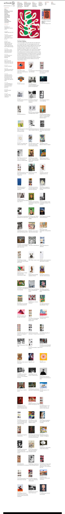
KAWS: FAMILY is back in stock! (34, 260)
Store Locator (34, 4)
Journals (25, 6)
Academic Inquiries (34, 6)
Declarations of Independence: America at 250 (8, 28)
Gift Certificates (53, 4)
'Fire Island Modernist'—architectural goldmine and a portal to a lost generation (34, 85)
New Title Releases (7, 12)
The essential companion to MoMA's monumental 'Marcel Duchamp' (45, 188)
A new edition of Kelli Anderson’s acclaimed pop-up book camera (8, 51)
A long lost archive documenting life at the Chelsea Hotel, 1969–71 (23, 200)
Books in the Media (7, 15)
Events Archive (6, 22)
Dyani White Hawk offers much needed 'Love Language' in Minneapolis (22, 334)
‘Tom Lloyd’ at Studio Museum (34, 245)
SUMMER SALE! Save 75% (8, 32)
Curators (25, 5)
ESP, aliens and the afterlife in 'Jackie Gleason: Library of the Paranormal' (34, 203)
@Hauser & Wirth (41, 4)
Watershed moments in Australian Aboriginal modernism (21, 188)
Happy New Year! (31, 362)
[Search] (8, 5)
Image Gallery (6, 14)
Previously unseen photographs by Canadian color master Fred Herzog (45, 346)
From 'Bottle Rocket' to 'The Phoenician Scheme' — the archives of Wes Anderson (44, 407)
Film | (18, 4)
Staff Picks (6, 13)
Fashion (22, 4)
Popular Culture (19, 6)
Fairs (45, 4)
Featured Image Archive (7, 21)
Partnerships (40, 5)
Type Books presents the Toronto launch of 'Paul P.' (8, 70)
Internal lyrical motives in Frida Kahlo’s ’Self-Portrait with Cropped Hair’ (22, 173)
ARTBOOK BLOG (6, 7)
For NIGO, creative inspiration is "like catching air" (7, 95)
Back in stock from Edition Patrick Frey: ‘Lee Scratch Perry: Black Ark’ (8, 62)
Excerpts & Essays (7, 16)
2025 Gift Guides (6, 20)
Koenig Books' (21, 58)
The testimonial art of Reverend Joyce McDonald (8, 56)
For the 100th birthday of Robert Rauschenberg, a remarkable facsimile (33, 450)
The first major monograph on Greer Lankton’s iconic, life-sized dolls (45, 421)
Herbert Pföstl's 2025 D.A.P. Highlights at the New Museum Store (45, 377)
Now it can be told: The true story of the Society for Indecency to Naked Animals (22, 159)
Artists (25, 4)
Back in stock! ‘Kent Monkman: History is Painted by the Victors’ (34, 290)
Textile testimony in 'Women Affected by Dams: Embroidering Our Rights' (22, 274)
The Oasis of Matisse (21, 41)
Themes (28, 5)
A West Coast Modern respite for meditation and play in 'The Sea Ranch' (45, 203)
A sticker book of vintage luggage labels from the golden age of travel (22, 261)
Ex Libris (5, 18)
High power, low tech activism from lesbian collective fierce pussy (45, 130)
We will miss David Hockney (44, 83)
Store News (6, 10)
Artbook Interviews (7, 17)
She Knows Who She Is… (21, 114)
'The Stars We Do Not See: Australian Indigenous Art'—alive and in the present (33, 188)
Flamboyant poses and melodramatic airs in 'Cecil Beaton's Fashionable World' (22, 407)
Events (5, 9)
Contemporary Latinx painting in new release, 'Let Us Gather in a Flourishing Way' (22, 288)
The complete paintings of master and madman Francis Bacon (45, 290)
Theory (21, 5)
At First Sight (6, 19)
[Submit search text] (13, 5)
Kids (22, 6)
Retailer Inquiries (34, 5)
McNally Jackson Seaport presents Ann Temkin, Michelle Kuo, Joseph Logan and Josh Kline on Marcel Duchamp (8, 44)
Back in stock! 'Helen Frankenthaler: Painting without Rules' (45, 230)
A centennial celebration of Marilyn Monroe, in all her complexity (33, 101)
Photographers (28, 4)
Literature (18, 5)
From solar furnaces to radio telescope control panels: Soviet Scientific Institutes (33, 144)
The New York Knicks (8, 66)
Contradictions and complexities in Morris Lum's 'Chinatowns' (45, 478)
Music (19, 4)
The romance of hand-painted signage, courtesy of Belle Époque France (34, 319)
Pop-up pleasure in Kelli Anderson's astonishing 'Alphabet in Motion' (33, 421)
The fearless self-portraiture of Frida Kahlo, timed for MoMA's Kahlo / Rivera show (22, 246)
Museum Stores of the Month (8, 11)
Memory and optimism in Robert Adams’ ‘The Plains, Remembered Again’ (22, 130)
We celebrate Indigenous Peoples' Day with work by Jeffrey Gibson (33, 479)
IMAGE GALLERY (19, 7)
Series (27, 6)
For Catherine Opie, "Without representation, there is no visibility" (33, 217)
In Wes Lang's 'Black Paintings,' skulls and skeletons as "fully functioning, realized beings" (34, 436)
